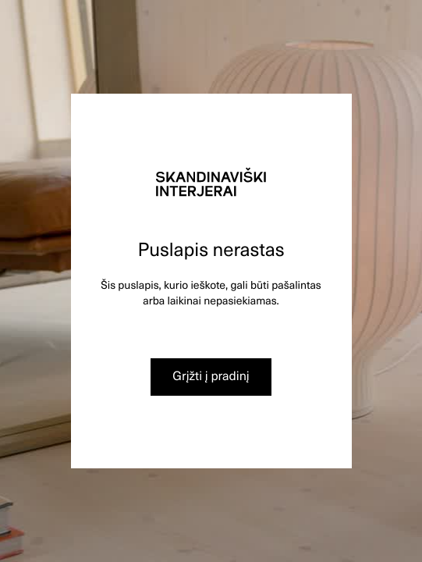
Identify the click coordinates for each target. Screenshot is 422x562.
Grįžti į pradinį (211, 375)
